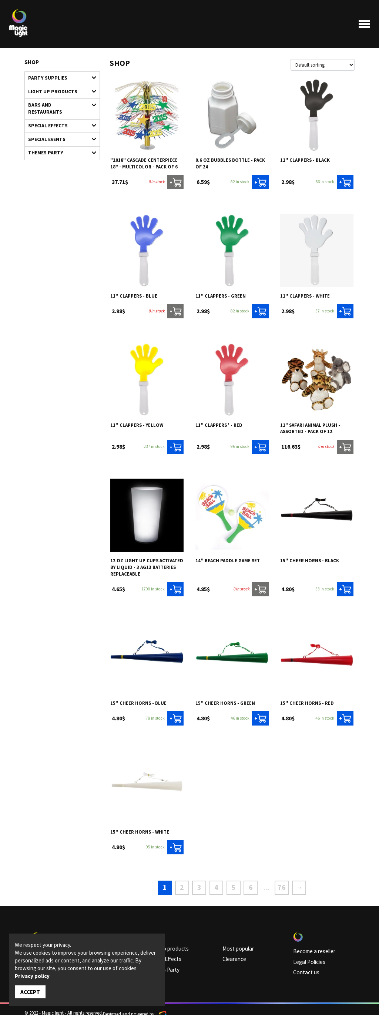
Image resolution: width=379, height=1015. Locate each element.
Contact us (304, 964)
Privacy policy (32, 976)
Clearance (232, 952)
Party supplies (58, 76)
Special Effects (58, 111)
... (261, 884)
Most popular (235, 943)
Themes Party (58, 134)
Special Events (58, 123)
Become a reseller (310, 945)
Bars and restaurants (58, 99)
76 (274, 884)
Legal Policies (306, 955)
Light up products (58, 88)
